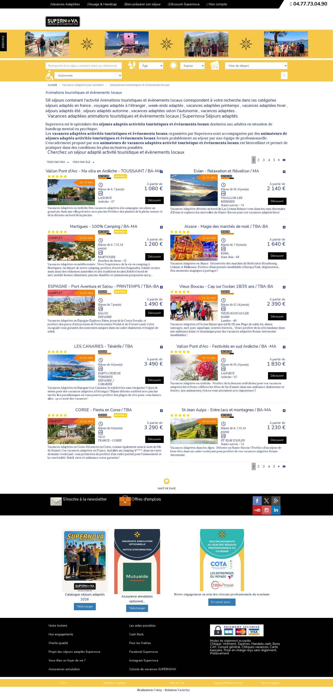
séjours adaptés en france (68, 105)
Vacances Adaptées (65, 4)
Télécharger (85, 606)
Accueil (52, 85)
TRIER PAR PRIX (56, 162)
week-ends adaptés (165, 105)
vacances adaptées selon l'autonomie (164, 111)
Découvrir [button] (154, 200)
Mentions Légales (115, 683)
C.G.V (62, 683)
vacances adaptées (218, 111)
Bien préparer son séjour (142, 4)
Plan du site (177, 683)
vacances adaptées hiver (264, 105)
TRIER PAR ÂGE (81, 162)
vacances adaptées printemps (212, 105)
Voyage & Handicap (102, 4)
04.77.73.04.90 (310, 3)
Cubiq (158, 690)
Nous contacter (270, 683)
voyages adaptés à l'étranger (119, 105)
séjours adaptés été (62, 111)
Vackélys (184, 690)
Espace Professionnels (228, 683)
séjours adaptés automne (105, 111)
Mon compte (217, 4)
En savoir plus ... (222, 602)
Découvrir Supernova (183, 4)
